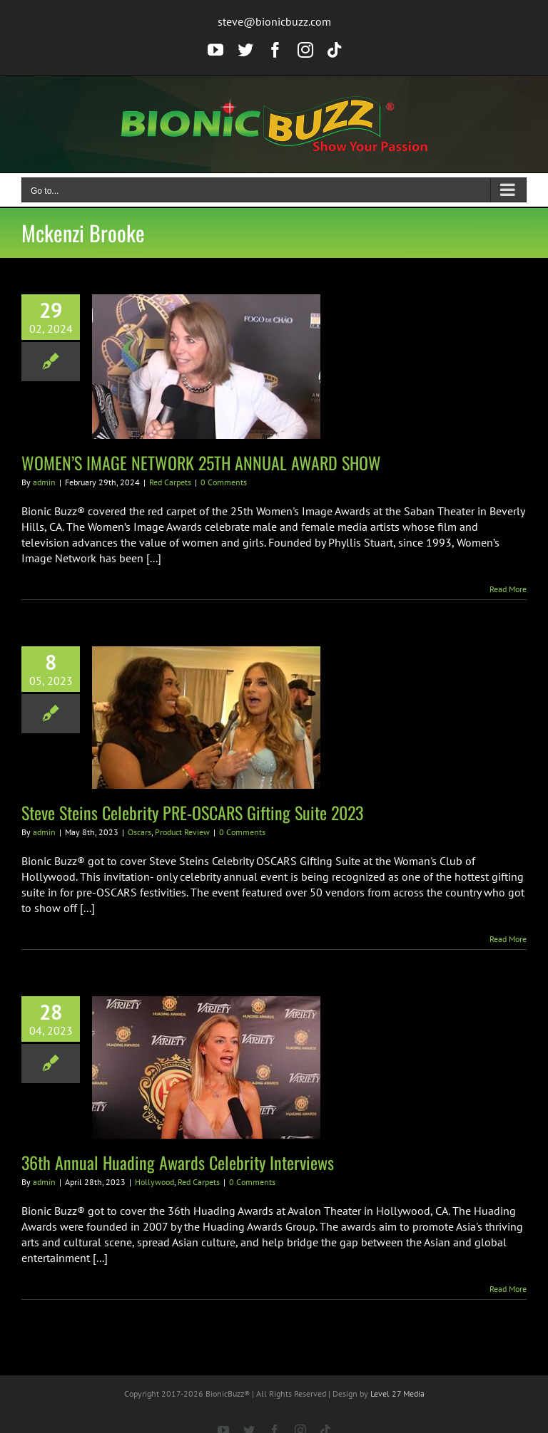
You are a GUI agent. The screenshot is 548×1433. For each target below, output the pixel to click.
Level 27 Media (397, 1393)
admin (44, 482)
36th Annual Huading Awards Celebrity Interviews (177, 1162)
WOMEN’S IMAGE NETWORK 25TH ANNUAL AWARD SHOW (201, 462)
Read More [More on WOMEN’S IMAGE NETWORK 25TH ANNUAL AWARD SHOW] (508, 589)
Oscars (139, 832)
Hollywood (154, 1181)
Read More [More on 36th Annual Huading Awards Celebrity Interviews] (508, 1288)
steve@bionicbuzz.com (274, 21)
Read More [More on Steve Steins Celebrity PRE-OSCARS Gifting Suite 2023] (508, 938)
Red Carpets (170, 482)
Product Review (182, 832)
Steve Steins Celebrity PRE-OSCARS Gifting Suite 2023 (192, 812)
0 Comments (224, 482)
